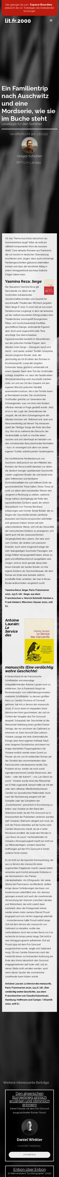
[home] (18, 21)
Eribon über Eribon (29, 1170)
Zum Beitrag (29, 1154)
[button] (51, 20)
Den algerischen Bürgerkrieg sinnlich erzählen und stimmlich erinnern (29, 1100)
